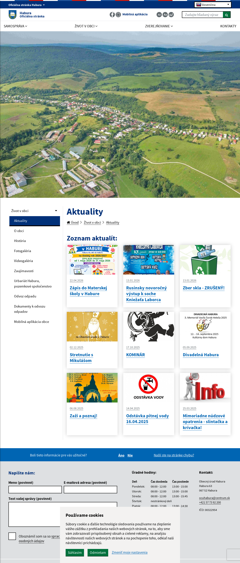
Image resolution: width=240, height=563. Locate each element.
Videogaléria (23, 260)
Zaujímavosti (24, 271)
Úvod (73, 222)
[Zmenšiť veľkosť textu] (159, 14)
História (20, 240)
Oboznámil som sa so (45, 538)
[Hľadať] (227, 14)
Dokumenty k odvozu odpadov (29, 309)
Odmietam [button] (98, 552)
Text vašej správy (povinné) (30, 498)
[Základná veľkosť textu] (165, 14)
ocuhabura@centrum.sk (214, 498)
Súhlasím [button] (75, 552)
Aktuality (20, 220)
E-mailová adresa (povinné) (85, 482)
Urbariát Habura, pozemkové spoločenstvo (33, 283)
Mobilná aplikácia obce (31, 321)
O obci (19, 230)
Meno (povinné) (20, 482)
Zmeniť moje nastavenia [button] (130, 552)
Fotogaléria (22, 251)
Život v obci (19, 210)
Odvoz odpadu (25, 296)
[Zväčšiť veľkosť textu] (171, 14)
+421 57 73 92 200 (210, 502)
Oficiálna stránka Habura (26, 5)
